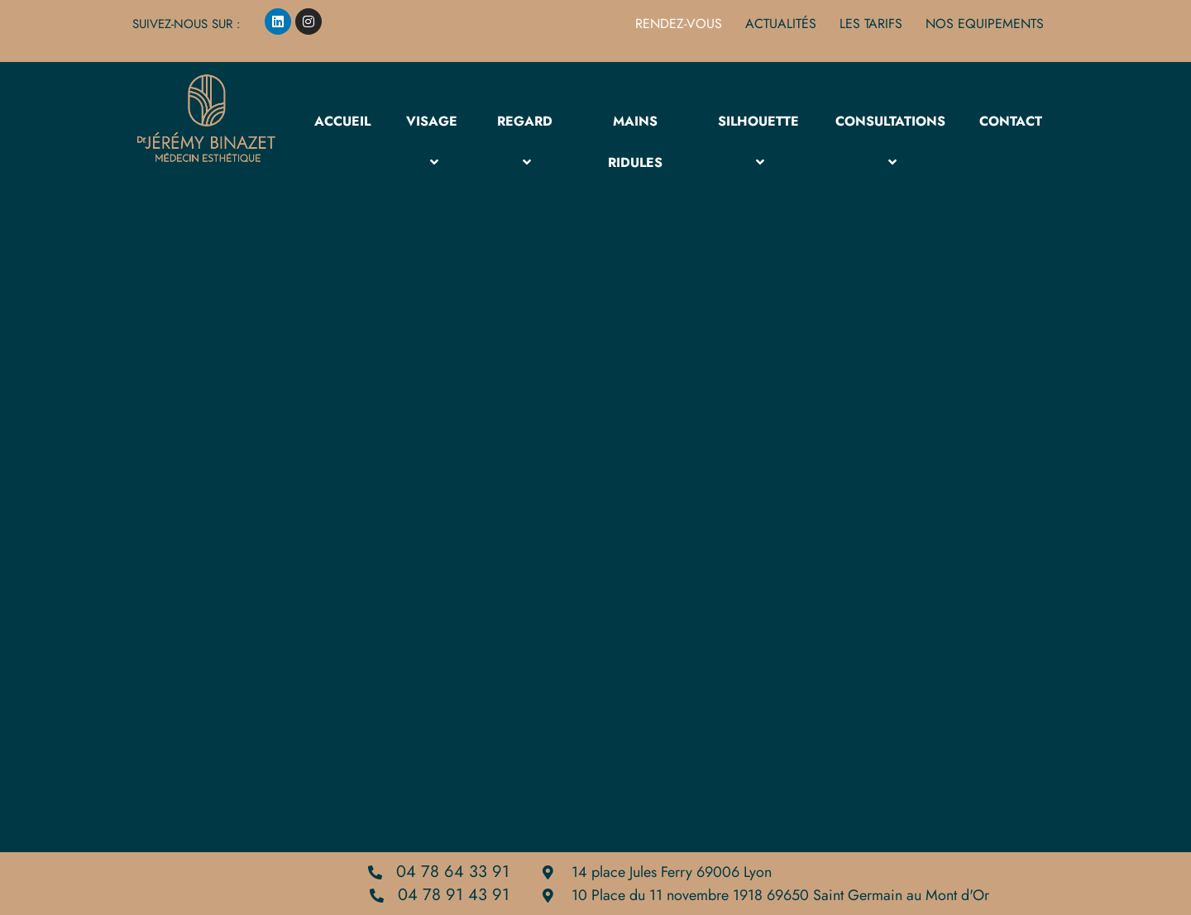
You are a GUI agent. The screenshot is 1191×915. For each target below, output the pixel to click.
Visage (431, 142)
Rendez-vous (678, 24)
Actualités (780, 24)
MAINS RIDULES (635, 142)
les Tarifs (870, 24)
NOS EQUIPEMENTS (985, 24)
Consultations (890, 142)
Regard (524, 142)
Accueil (342, 121)
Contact (1010, 121)
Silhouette (758, 142)
